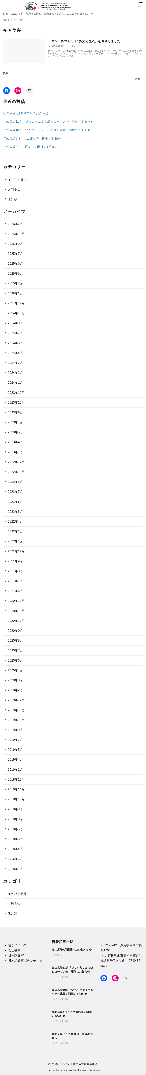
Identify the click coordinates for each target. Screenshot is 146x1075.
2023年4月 (15, 442)
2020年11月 (16, 610)
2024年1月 (15, 382)
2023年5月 (15, 432)
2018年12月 (16, 779)
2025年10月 (16, 234)
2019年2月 (15, 769)
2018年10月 (16, 799)
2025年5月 (15, 273)
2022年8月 (15, 481)
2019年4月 (15, 759)
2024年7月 (15, 333)
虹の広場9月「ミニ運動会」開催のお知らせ (33, 138)
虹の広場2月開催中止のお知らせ (25, 113)
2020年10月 (16, 620)
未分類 (12, 199)
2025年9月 (15, 243)
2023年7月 (15, 422)
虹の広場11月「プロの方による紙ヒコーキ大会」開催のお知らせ (48, 121)
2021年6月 (15, 591)
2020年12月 (16, 600)
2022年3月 (15, 531)
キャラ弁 (18, 19)
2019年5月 (15, 749)
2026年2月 (15, 223)
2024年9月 (15, 323)
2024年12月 (16, 303)
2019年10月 (16, 720)
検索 (6, 73)
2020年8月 (15, 640)
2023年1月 (15, 452)
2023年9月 (15, 412)
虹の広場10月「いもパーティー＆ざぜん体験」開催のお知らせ (47, 130)
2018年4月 (15, 848)
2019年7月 (15, 739)
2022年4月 (15, 521)
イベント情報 (17, 179)
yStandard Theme (54, 1070)
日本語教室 (16, 955)
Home (6, 19)
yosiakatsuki (72, 1070)
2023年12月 (16, 392)
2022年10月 (16, 472)
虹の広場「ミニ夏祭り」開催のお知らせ (31, 146)
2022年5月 (15, 511)
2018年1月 (15, 868)
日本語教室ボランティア (25, 960)
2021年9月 (15, 561)
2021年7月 (15, 581)
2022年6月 (15, 501)
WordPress (95, 1070)
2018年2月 (15, 858)
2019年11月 (16, 710)
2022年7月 (15, 491)
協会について (17, 945)
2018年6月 (15, 829)
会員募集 (14, 950)
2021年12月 (16, 551)
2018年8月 (15, 819)
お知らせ (14, 189)
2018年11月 (16, 789)
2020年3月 (15, 680)
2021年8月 (15, 571)
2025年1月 (15, 293)
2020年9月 (15, 630)
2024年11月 (16, 313)
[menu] (140, 4)
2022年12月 (16, 462)
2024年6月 (15, 343)
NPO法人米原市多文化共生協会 (78, 1064)
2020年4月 (15, 670)
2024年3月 (15, 362)
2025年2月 (15, 283)
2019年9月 (15, 729)
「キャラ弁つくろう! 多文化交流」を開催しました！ (86, 41)
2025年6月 (15, 263)
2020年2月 (15, 690)
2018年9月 (15, 809)
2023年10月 (16, 402)
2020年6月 (15, 660)
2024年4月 (15, 353)
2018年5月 (15, 839)
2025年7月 (15, 253)
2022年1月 (15, 541)
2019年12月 (16, 700)
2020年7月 (15, 650)
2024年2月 (15, 372)
